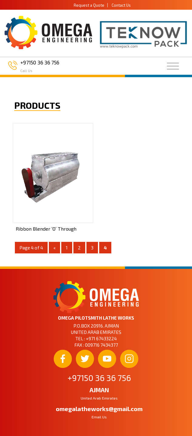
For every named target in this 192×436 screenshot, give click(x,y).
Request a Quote (89, 5)
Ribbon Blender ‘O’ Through (46, 229)
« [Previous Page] (54, 247)
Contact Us (121, 5)
